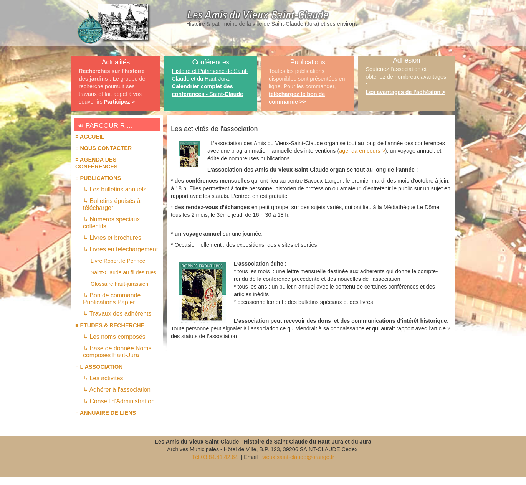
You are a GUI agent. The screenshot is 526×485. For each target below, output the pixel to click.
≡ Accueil (89, 137)
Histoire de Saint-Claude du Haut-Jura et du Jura (307, 442)
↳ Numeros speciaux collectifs (111, 222)
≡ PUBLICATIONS (98, 178)
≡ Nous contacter (103, 148)
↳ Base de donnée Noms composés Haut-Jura (117, 351)
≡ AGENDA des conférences (96, 163)
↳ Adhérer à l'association (117, 389)
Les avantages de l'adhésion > (405, 92)
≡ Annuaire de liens (105, 413)
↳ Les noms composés (114, 336)
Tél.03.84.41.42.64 (215, 457)
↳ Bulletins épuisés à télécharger (111, 204)
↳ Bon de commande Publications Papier (112, 298)
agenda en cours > (362, 151)
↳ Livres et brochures (112, 237)
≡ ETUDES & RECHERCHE (109, 325)
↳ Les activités (103, 378)
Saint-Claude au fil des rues (123, 272)
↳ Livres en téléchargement (120, 249)
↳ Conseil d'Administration (119, 401)
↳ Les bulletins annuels (114, 189)
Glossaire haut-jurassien (119, 284)
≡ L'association (98, 367)
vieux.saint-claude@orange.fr (298, 457)
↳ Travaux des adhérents (117, 313)
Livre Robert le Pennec (118, 261)
